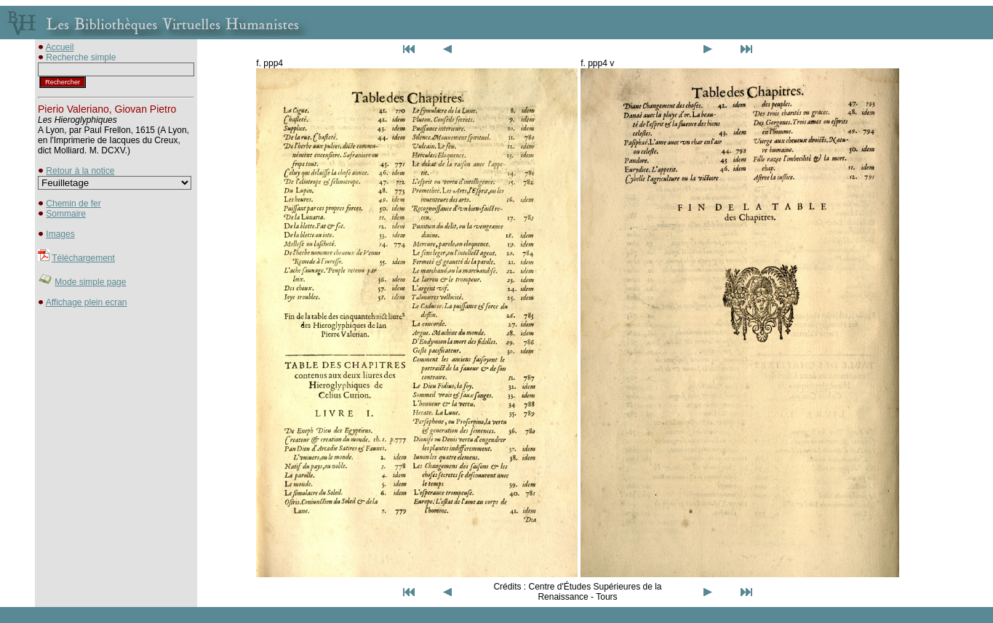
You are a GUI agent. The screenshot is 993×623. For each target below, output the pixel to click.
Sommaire (66, 214)
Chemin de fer (73, 203)
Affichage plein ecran (86, 302)
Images (60, 234)
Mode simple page (90, 282)
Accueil (60, 47)
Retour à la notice (80, 171)
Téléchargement (83, 258)
